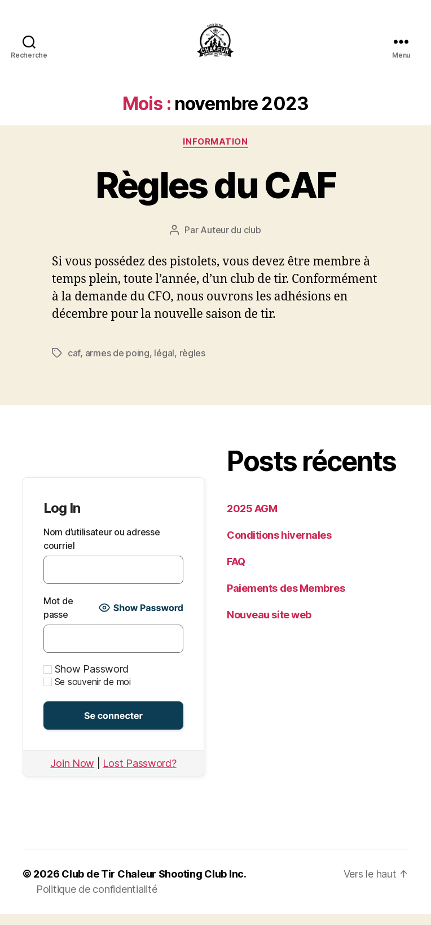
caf (74, 364)
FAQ (236, 573)
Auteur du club (230, 241)
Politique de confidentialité (96, 900)
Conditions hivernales (279, 546)
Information (215, 153)
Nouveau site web (269, 626)
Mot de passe (58, 619)
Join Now (72, 774)
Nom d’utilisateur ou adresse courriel (101, 550)
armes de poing (117, 364)
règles (192, 364)
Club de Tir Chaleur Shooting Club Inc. (154, 885)
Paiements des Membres (286, 599)
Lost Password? (139, 774)
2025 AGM (252, 520)
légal (164, 364)
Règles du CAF (215, 196)
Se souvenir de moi (87, 693)
